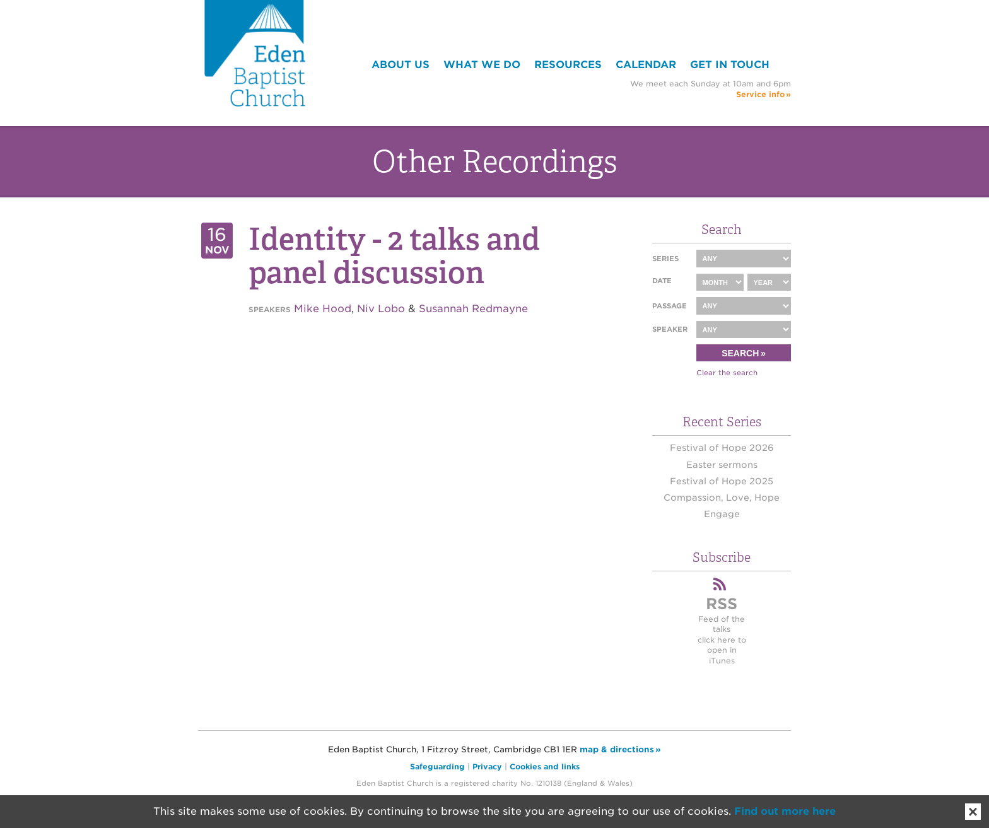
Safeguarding (437, 766)
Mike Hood (322, 309)
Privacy (487, 766)
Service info (760, 94)
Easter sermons (722, 465)
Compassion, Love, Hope (722, 498)
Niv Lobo (381, 309)
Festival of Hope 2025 (721, 481)
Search (740, 353)
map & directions (617, 749)
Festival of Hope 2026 (722, 448)
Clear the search (727, 372)
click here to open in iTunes (722, 650)
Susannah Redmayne (473, 309)
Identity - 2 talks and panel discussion (394, 256)
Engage (722, 514)
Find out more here (785, 811)
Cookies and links (545, 766)
